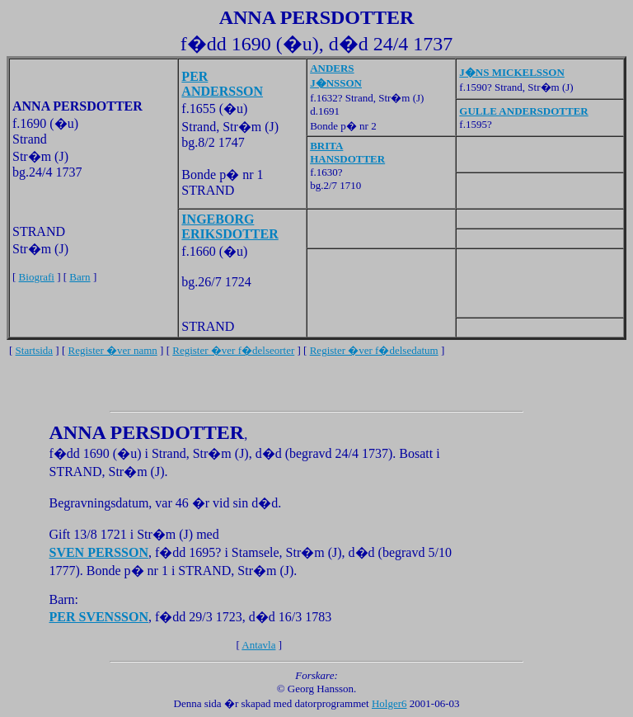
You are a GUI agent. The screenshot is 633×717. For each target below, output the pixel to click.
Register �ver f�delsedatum (374, 350)
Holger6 (389, 703)
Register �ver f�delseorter (233, 350)
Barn (79, 277)
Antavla (258, 645)
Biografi (36, 277)
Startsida (35, 350)
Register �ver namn (112, 350)
